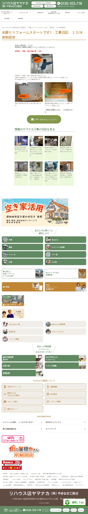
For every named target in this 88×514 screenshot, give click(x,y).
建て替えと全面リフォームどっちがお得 (15, 476)
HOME (5, 473)
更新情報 (31, 482)
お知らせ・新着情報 (20, 482)
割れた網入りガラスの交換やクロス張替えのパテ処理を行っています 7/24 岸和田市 (51, 177)
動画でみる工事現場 (77, 476)
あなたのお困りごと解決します (6, 12)
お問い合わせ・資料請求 (43, 3)
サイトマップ (51, 429)
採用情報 (20, 18)
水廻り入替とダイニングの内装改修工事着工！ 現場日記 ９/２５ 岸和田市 (36, 176)
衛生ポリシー (56, 485)
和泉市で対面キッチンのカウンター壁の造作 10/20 (51, 149)
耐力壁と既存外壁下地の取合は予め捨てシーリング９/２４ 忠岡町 (21, 150)
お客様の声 (40, 12)
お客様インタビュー (53, 476)
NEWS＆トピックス (53, 422)
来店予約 (50, 6)
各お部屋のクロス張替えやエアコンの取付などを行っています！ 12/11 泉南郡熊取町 (36, 151)
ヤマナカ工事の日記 (13, 27)
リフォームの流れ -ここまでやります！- (18, 422)
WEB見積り (37, 6)
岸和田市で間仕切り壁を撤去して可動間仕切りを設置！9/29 (66, 175)
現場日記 (68, 12)
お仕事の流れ (41, 482)
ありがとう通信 (7, 482)
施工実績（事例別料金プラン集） (54, 12)
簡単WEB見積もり (19, 485)
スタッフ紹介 (81, 12)
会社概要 (6, 18)
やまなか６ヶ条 (23, 12)
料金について (78, 482)
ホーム (4, 27)
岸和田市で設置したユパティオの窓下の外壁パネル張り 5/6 (66, 149)
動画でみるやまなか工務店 (67, 479)
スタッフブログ (27, 479)
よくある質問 (7, 485)
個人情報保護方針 (9, 429)
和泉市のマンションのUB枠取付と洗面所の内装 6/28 (21, 175)
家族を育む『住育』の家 (42, 479)
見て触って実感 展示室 (37, 476)
